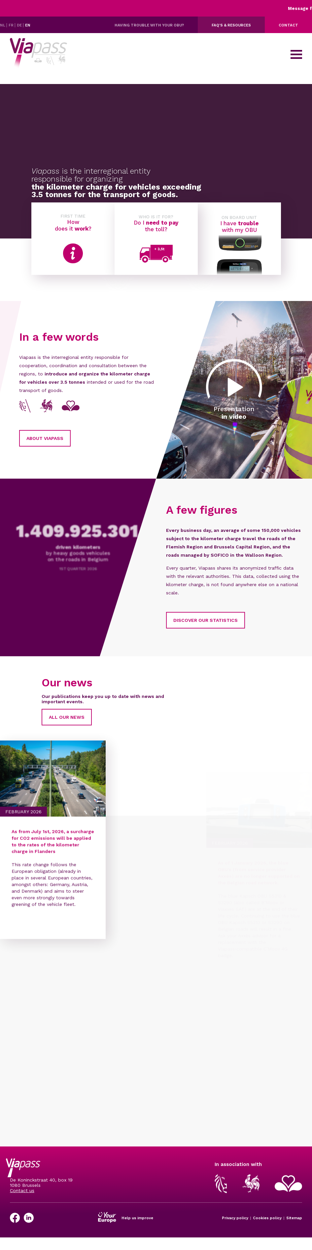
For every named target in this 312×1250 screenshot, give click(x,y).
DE (20, 25)
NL (3, 25)
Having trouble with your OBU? (149, 25)
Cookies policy (267, 1218)
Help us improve (137, 1218)
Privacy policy (235, 1218)
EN (27, 25)
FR (12, 25)
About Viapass (58, 438)
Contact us (22, 1190)
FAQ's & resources (231, 25)
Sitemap (294, 1218)
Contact (288, 25)
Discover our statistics (191, 620)
